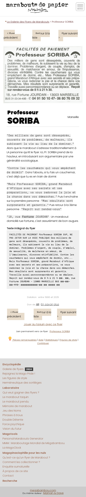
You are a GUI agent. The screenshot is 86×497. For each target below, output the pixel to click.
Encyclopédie (12, 364)
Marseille (73, 117)
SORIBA (23, 121)
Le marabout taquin (16, 397)
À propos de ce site (15, 471)
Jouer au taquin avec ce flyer (43, 324)
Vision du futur (12, 429)
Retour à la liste (41, 36)
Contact (8, 476)
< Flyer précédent (11, 36)
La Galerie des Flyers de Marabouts (28, 21)
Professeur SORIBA (60, 331)
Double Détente (13, 420)
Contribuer (43, 343)
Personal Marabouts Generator (23, 439)
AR (37, 304)
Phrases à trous (13, 415)
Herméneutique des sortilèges (22, 383)
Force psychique (13, 424)
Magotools (10, 434)
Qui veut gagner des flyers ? (21, 392)
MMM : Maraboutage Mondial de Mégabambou (34, 443)
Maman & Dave (53, 493)
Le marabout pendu (16, 401)
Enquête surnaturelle (16, 467)
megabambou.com (43, 490)
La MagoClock (12, 448)
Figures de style (68, 339)
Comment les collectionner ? (21, 462)
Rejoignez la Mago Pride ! (19, 374)
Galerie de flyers (18, 369)
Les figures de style (15, 378)
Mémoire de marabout (17, 406)
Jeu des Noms (12, 411)
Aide (41, 339)
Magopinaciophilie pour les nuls (24, 453)
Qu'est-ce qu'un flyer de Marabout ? (26, 457)
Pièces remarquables (22, 339)
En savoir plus (50, 304)
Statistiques (51, 339)
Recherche (10, 481)
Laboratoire (11, 388)
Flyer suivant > (68, 36)
